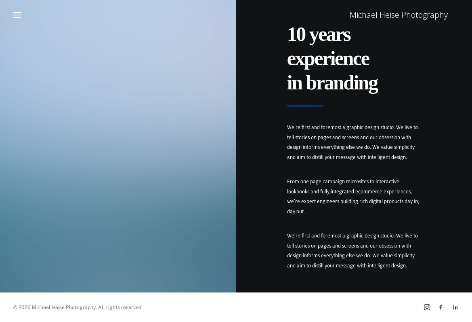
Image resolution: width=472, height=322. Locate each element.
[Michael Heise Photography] (410, 15)
